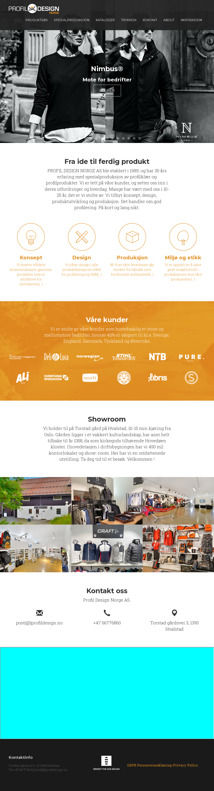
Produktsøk (36, 20)
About (168, 20)
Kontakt (150, 20)
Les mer (107, 91)
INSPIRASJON (191, 20)
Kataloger (105, 20)
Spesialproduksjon (71, 20)
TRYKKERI (128, 20)
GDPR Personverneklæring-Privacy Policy (162, 765)
